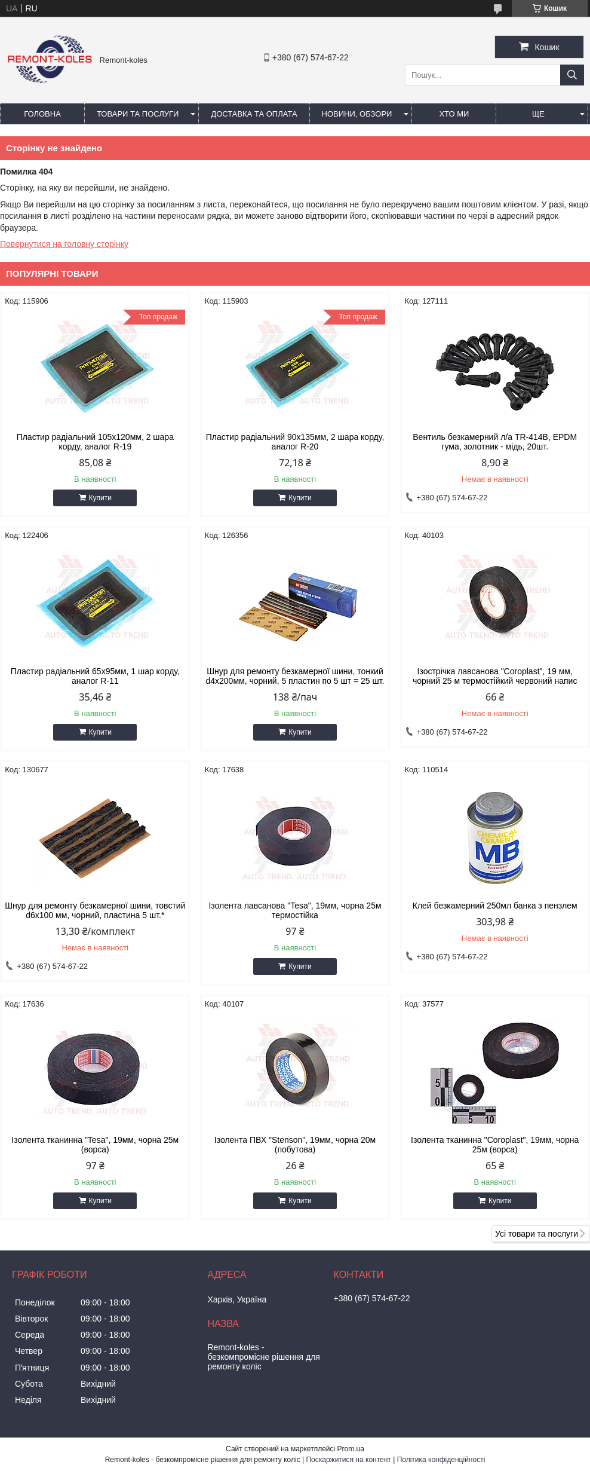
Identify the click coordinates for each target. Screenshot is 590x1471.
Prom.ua (350, 1449)
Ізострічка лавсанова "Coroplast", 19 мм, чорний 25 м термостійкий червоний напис (495, 676)
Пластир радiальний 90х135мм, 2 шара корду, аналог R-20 (295, 441)
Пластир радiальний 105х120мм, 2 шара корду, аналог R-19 (95, 441)
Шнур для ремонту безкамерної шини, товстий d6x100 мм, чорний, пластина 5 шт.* (95, 910)
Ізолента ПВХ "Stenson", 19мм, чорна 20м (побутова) (295, 1144)
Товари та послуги (138, 113)
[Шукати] (572, 75)
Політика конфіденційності (441, 1459)
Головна (42, 113)
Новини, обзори (357, 113)
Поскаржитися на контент (348, 1459)
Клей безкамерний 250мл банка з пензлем (495, 905)
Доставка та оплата (254, 113)
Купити (100, 498)
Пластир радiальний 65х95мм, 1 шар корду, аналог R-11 (95, 676)
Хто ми (454, 113)
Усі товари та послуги (536, 1233)
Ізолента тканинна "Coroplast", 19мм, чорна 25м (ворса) (495, 1144)
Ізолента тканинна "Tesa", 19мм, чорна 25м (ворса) (95, 1144)
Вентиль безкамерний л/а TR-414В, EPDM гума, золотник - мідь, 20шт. (495, 441)
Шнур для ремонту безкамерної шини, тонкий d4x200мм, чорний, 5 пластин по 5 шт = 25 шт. (294, 676)
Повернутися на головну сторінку (64, 244)
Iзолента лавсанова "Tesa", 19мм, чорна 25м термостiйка (294, 910)
